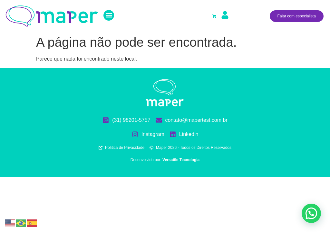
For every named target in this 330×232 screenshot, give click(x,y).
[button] (108, 15)
